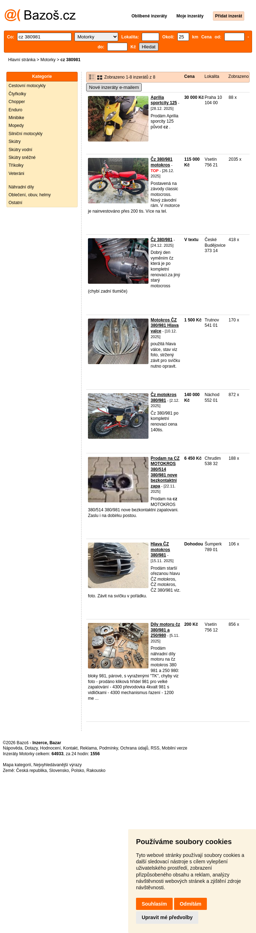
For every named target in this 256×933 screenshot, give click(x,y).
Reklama (88, 748)
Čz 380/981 (161, 239)
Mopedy (16, 125)
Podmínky (108, 748)
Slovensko (59, 770)
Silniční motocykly (25, 133)
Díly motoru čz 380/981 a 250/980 (165, 630)
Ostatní (15, 202)
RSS (155, 748)
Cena (189, 76)
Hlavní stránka (22, 59)
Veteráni (16, 173)
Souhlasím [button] (154, 904)
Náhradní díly (21, 187)
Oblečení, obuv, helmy (30, 194)
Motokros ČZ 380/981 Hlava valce (165, 326)
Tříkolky (16, 165)
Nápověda (12, 748)
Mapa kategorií (17, 764)
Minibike (16, 117)
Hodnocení (50, 748)
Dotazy (31, 748)
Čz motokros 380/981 (164, 397)
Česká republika (31, 770)
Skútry (15, 141)
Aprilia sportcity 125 (164, 100)
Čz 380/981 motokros (161, 162)
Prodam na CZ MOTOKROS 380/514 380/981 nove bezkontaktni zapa (165, 472)
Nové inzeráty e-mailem (114, 87)
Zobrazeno (238, 76)
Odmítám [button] (191, 904)
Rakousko (96, 770)
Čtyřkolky (17, 93)
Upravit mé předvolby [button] (167, 917)
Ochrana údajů (134, 748)
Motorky (48, 59)
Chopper (17, 101)
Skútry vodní (20, 149)
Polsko (77, 770)
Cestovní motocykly (27, 85)
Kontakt (70, 748)
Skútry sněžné (22, 157)
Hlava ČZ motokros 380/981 (160, 550)
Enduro (15, 109)
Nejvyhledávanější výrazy (57, 764)
